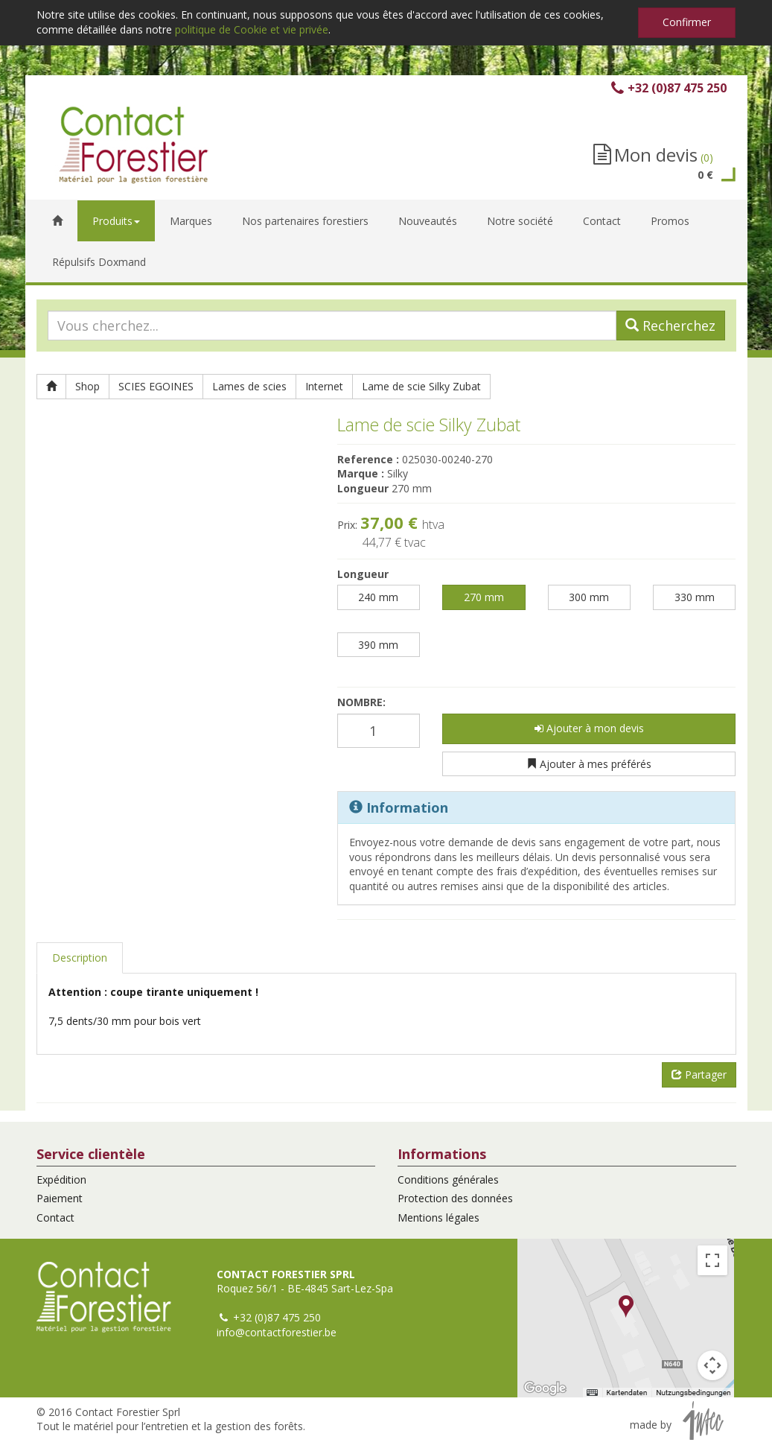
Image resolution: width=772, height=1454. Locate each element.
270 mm (484, 597)
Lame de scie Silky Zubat (421, 386)
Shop (87, 386)
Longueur (363, 574)
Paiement (59, 1198)
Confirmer (687, 22)
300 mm (589, 597)
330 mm (694, 597)
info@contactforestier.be (276, 1332)
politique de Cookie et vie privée (251, 29)
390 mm (378, 645)
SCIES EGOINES (156, 386)
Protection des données (455, 1198)
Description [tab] (79, 957)
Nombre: (361, 702)
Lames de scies (249, 386)
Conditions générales (448, 1179)
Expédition (61, 1179)
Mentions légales (438, 1217)
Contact (55, 1217)
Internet (324, 386)
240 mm (378, 597)
